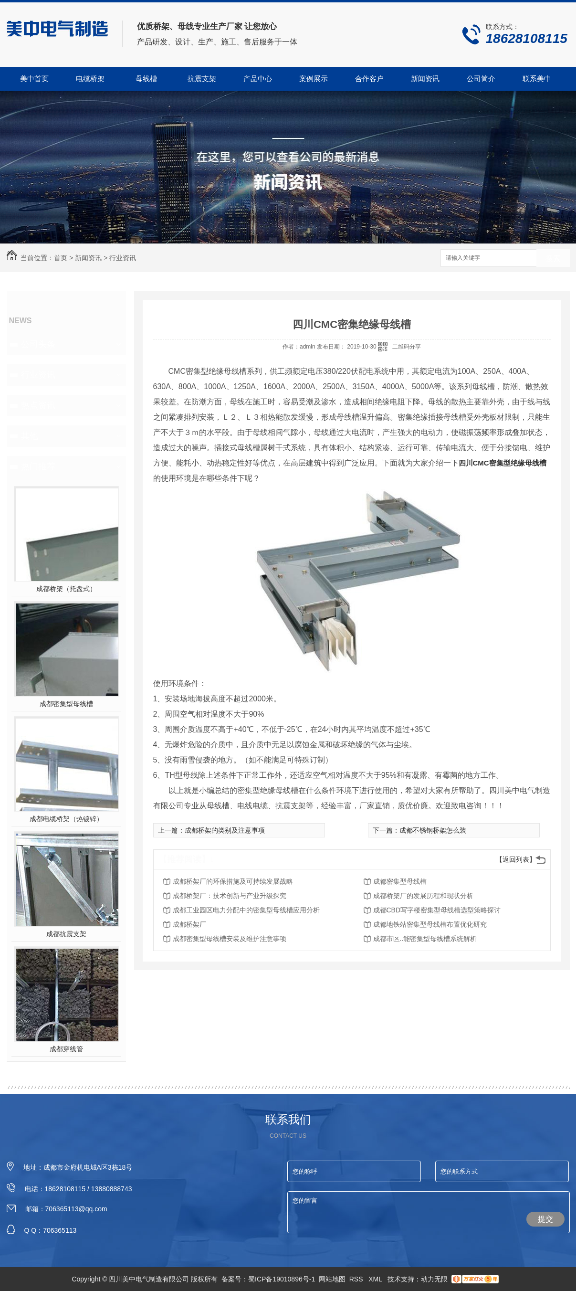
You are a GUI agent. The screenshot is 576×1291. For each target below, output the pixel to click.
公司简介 (481, 78)
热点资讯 (38, 405)
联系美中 (537, 78)
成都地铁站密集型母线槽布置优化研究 (430, 924)
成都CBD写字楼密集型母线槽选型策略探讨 (437, 910)
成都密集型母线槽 (66, 704)
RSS (357, 1279)
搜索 (553, 258)
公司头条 (38, 344)
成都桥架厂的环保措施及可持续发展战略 (233, 881)
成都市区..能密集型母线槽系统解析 (425, 938)
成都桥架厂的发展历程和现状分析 (423, 895)
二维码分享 (406, 346)
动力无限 (434, 1279)
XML (376, 1279)
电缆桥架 (90, 78)
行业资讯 (122, 258)
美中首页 (34, 78)
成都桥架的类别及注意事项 (225, 830)
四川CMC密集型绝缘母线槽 (502, 463)
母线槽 (146, 78)
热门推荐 (38, 466)
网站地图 (332, 1279)
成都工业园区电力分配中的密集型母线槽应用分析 (246, 910)
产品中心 (257, 78)
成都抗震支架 (66, 934)
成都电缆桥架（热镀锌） (66, 819)
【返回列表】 (516, 859)
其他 (29, 436)
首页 (60, 258)
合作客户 (369, 78)
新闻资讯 (425, 78)
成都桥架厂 (189, 924)
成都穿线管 (66, 1049)
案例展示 (313, 78)
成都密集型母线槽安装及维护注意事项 (229, 938)
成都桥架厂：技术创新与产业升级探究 (229, 895)
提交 (545, 1219)
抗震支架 (202, 78)
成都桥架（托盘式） (66, 589)
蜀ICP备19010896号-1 (281, 1279)
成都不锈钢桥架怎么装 (432, 830)
